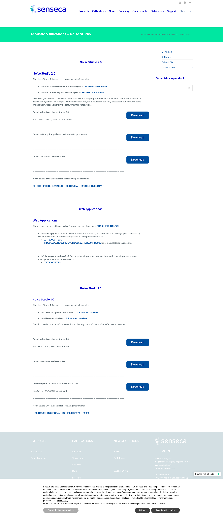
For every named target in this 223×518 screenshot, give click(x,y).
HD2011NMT (96, 186)
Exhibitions (119, 458)
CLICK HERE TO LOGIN (108, 226)
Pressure (76, 477)
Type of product (38, 458)
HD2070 (87, 242)
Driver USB (167, 62)
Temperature (78, 458)
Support (171, 11)
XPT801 (46, 186)
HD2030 (96, 242)
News (112, 11)
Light (74, 471)
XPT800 (37, 186)
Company (124, 11)
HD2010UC (57, 186)
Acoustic (76, 464)
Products (84, 11)
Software (166, 57)
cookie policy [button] (127, 498)
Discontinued (168, 67)
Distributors (157, 11)
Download (167, 51)
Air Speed (76, 451)
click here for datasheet (87, 312)
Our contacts (139, 11)
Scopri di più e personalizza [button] (61, 510)
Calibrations (99, 11)
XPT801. (57, 239)
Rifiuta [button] (142, 510)
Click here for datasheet (95, 86)
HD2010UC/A (71, 186)
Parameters (36, 451)
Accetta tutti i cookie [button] (165, 510)
